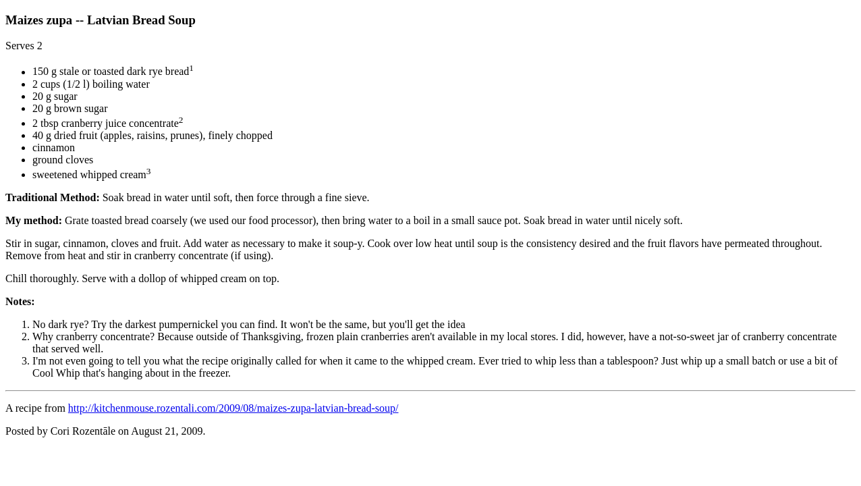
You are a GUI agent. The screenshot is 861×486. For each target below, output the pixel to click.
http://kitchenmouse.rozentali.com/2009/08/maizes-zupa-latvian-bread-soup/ (233, 408)
